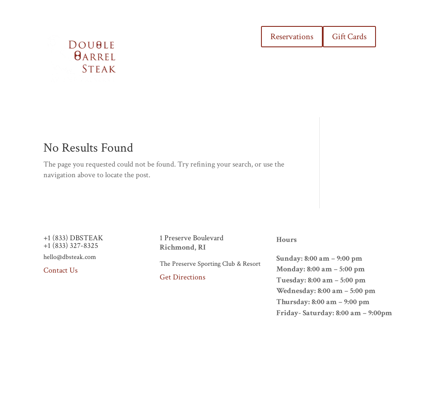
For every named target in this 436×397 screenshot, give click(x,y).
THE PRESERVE (232, 42)
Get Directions (182, 277)
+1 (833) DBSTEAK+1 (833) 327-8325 (73, 241)
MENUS (191, 42)
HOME (161, 42)
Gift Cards (349, 36)
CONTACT (230, 74)
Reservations (291, 36)
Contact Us (60, 270)
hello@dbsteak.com (69, 257)
